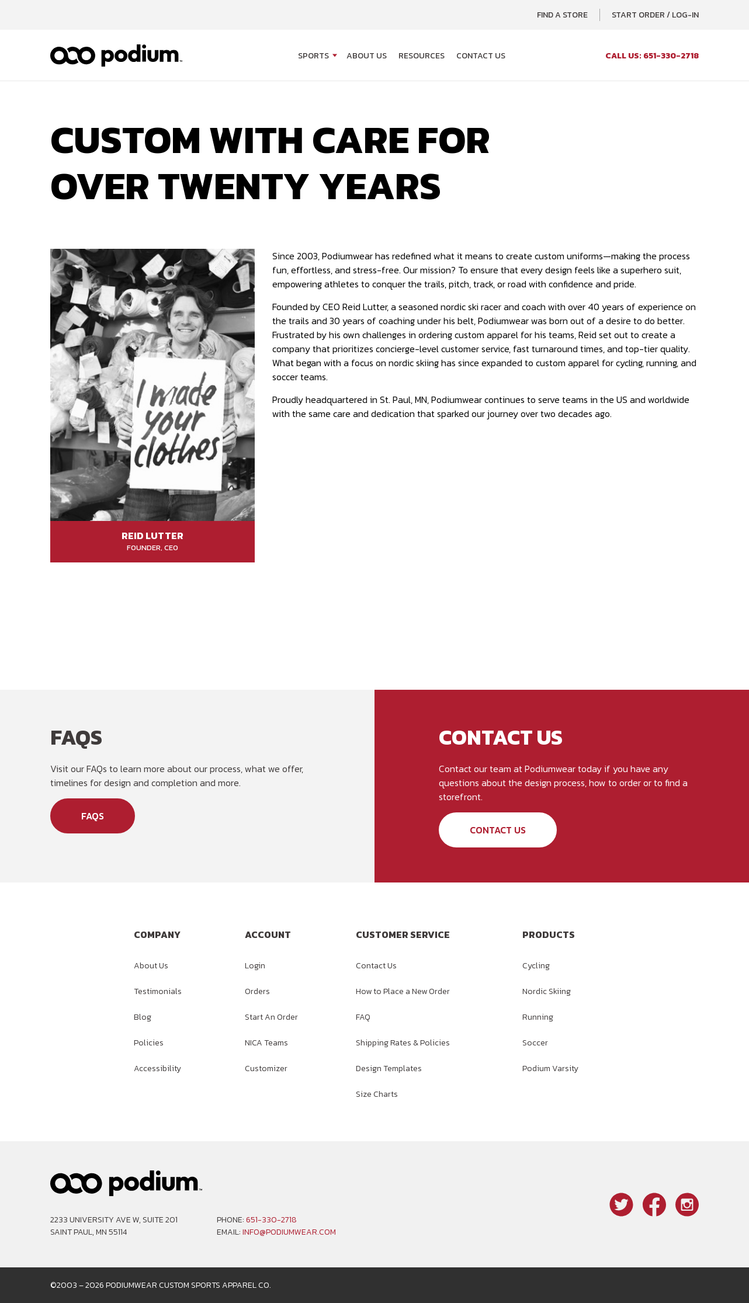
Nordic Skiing (546, 991)
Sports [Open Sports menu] (313, 56)
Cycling (536, 966)
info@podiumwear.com (289, 1232)
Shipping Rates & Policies (403, 1043)
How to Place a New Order (403, 991)
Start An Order (271, 1017)
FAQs (92, 816)
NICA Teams (266, 1043)
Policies (149, 1043)
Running (537, 1017)
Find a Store (562, 15)
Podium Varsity (550, 1068)
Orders (257, 991)
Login (255, 966)
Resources (421, 56)
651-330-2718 (271, 1220)
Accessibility (157, 1068)
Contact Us (480, 56)
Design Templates (389, 1068)
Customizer (266, 1068)
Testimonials (158, 991)
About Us (366, 56)
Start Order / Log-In (655, 15)
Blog (142, 1017)
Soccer (535, 1043)
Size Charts (377, 1094)
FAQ (363, 1017)
